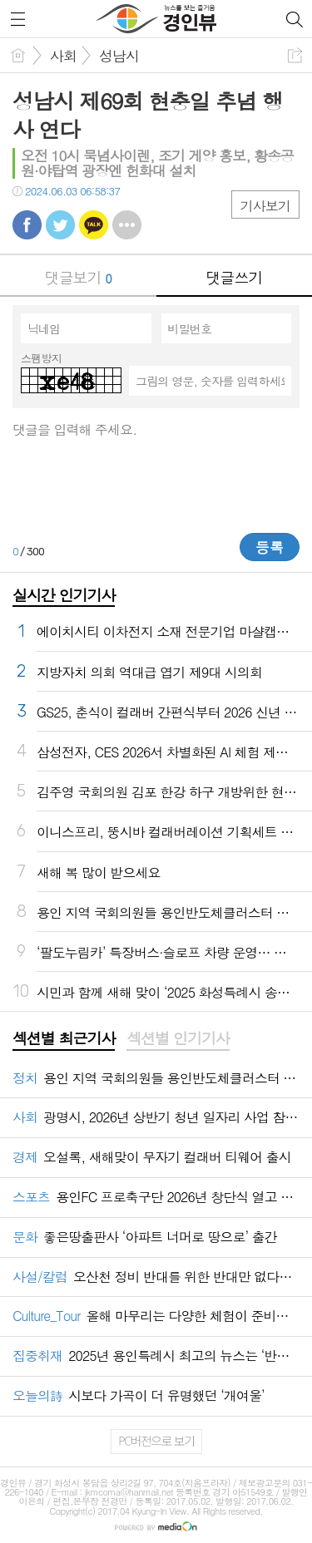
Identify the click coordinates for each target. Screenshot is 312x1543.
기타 (126, 224)
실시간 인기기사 (63, 594)
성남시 (119, 56)
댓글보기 (78, 277)
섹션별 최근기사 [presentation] (63, 1038)
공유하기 (295, 55)
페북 (27, 224)
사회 (63, 56)
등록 (269, 547)
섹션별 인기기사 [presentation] (177, 1038)
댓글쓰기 (234, 277)
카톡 (93, 224)
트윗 (60, 224)
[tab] (64, 1039)
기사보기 (265, 205)
